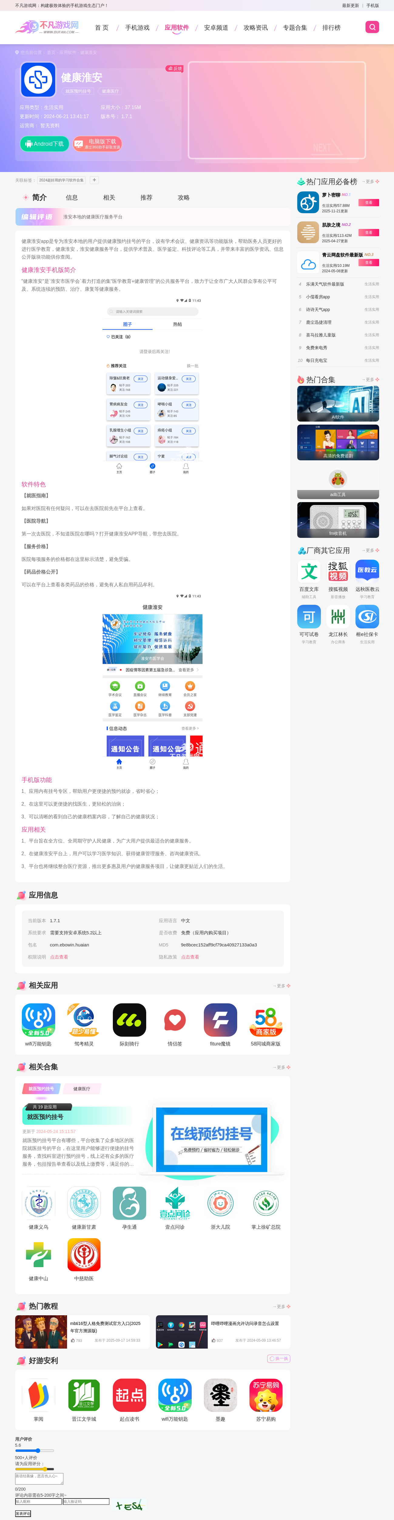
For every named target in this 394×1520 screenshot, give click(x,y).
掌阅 (38, 1400)
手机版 (372, 5)
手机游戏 (137, 27)
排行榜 (331, 27)
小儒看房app (318, 296)
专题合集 (295, 27)
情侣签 (175, 1024)
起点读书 (129, 1400)
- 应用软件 (66, 52)
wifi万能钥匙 (38, 1024)
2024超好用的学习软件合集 (61, 180)
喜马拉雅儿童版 (321, 335)
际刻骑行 (129, 1024)
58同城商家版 (266, 1024)
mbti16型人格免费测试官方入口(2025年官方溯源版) (105, 1327)
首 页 (102, 27)
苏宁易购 (266, 1400)
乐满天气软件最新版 (325, 284)
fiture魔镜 (220, 1024)
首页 (51, 52)
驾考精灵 (84, 1024)
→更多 (279, 985)
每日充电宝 (316, 360)
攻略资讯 (256, 27)
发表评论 (23, 1514)
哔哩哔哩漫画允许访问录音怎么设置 (245, 1323)
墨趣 (220, 1400)
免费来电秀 (316, 347)
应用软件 (177, 27)
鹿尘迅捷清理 (319, 322)
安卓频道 (216, 27)
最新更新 (350, 5)
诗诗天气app (318, 309)
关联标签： (25, 180)
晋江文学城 (84, 1400)
